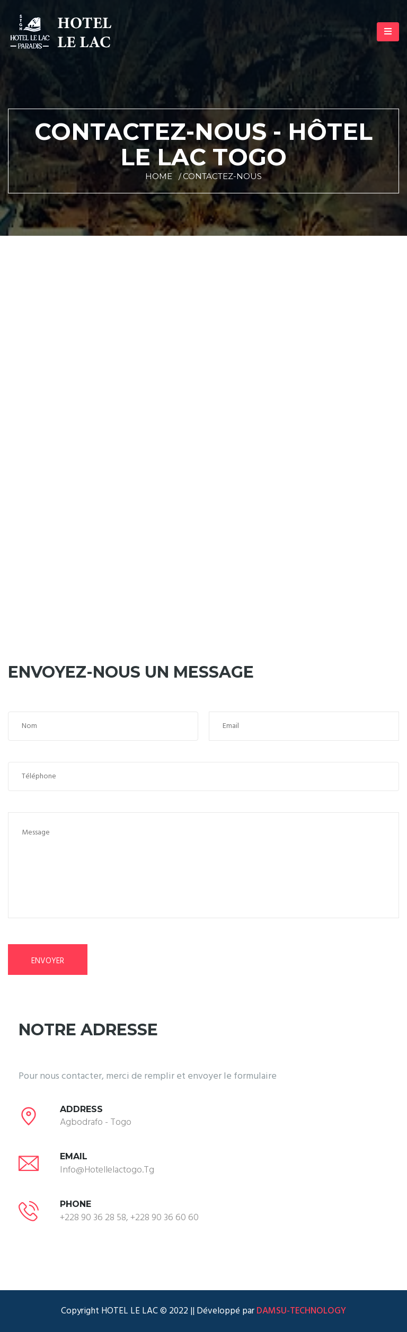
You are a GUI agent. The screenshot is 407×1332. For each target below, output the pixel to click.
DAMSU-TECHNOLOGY (300, 1311)
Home (158, 176)
